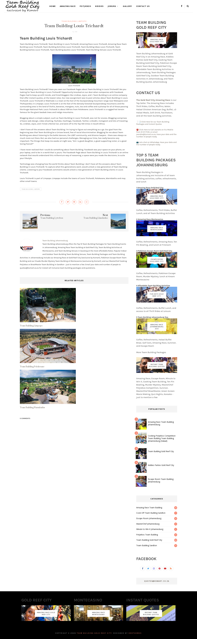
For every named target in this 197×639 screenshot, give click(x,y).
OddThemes (135, 633)
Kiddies (99, 6)
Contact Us (143, 6)
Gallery (127, 6)
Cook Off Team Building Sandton (150, 513)
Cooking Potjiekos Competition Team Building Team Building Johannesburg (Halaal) (162, 438)
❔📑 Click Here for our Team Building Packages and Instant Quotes (152, 123)
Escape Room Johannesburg (148, 518)
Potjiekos (85, 6)
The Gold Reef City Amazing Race (153, 100)
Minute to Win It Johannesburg (149, 529)
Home (52, 6)
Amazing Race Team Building (149, 507)
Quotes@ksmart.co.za (156, 581)
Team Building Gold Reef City (161, 451)
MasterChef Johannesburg (147, 523)
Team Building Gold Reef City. (94, 633)
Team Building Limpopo (74, 21)
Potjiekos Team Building (147, 534)
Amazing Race (68, 6)
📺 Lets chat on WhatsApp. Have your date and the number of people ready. (156, 143)
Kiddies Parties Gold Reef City (161, 465)
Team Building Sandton (146, 545)
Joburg (113, 6)
